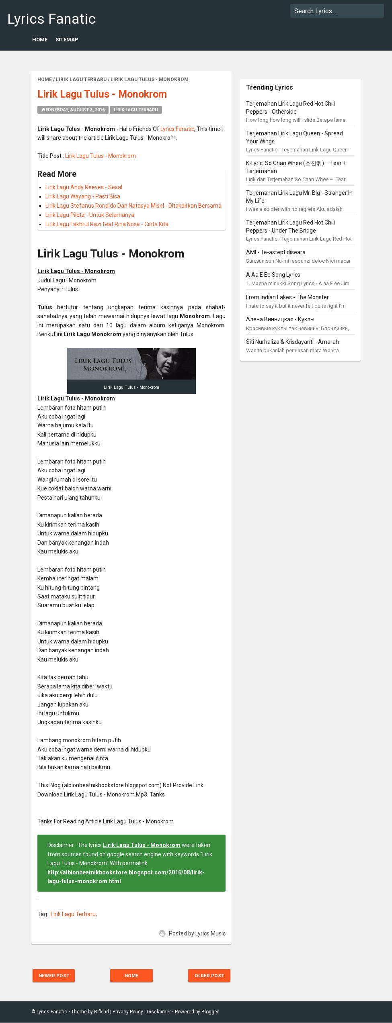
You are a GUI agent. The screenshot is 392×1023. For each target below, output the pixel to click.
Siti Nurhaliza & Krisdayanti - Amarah (292, 342)
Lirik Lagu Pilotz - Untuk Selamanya (89, 215)
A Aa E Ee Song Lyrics (273, 275)
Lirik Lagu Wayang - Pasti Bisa (82, 196)
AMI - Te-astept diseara (276, 252)
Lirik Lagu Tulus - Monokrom (100, 156)
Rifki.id (101, 1012)
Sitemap (66, 40)
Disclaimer (159, 1012)
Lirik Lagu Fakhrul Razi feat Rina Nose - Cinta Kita (106, 224)
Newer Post (56, 975)
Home (39, 40)
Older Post (207, 975)
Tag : (44, 914)
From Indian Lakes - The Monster (287, 297)
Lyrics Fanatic (51, 19)
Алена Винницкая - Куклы (280, 319)
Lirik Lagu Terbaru (136, 109)
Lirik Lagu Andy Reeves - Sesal (83, 187)
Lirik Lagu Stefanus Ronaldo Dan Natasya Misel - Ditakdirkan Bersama (133, 205)
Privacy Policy (128, 1012)
